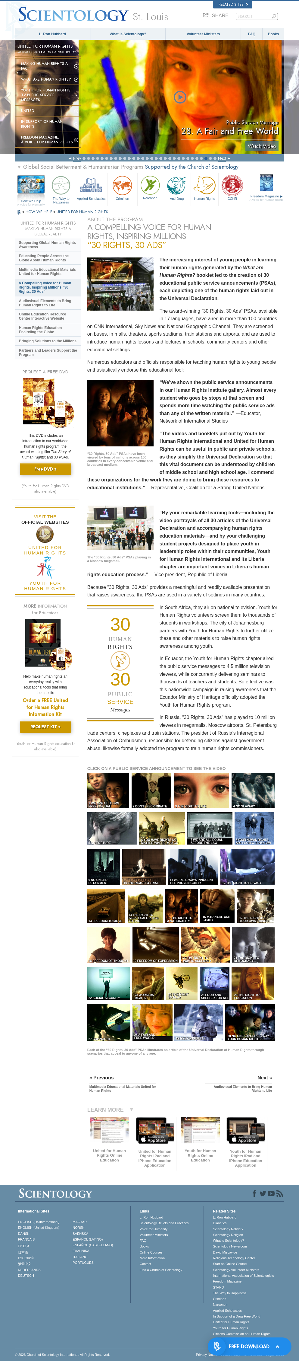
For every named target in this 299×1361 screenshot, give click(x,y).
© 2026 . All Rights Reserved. (62, 1354)
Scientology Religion (228, 1235)
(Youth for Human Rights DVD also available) (45, 488)
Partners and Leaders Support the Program (48, 352)
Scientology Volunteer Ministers (236, 1270)
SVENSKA (80, 1233)
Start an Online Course (230, 1264)
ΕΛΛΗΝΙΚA (81, 1251)
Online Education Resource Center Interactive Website (42, 316)
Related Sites (233, 4)
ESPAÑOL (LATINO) (88, 1239)
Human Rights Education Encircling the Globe (40, 330)
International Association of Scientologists (243, 1275)
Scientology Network (228, 1229)
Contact (145, 1264)
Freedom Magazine (266, 198)
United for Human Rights (231, 1322)
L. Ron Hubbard (52, 34)
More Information (152, 1258)
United (27, 110)
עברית (23, 1245)
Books (273, 34)
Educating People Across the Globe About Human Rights (44, 258)
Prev (77, 158)
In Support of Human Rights (42, 124)
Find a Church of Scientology (161, 1270)
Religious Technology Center (234, 1258)
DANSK (24, 1233)
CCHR (232, 187)
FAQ (252, 34)
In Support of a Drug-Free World (236, 1316)
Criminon (122, 187)
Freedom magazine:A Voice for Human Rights (47, 140)
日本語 (23, 1252)
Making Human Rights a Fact (44, 66)
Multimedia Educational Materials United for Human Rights (47, 271)
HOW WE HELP (39, 212)
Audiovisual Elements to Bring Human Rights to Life (45, 303)
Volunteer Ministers (203, 34)
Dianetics (219, 1223)
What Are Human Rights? (46, 79)
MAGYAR (80, 1222)
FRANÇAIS (26, 1239)
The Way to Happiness (61, 188)
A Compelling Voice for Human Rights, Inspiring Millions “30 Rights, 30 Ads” (45, 287)
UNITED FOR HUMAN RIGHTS (82, 212)
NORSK (78, 1227)
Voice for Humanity (153, 1229)
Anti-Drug (177, 187)
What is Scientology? (128, 34)
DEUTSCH (26, 1275)
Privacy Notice (206, 1354)
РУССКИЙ (26, 1258)
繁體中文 (24, 1264)
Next (222, 158)
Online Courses (151, 1252)
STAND (218, 1287)
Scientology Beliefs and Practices (164, 1223)
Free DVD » (45, 469)
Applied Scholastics (91, 187)
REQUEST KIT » (45, 727)
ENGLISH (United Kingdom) (38, 1227)
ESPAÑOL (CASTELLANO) (93, 1245)
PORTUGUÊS (83, 1262)
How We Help (31, 201)
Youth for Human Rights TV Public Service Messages (45, 95)
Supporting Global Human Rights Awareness (47, 245)
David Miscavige (225, 1252)
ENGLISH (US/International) (39, 1222)
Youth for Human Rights (230, 1328)
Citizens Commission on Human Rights (241, 1334)
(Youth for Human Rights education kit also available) (45, 746)
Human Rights (204, 187)
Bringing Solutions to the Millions (47, 341)
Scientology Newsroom (230, 1246)
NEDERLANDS (29, 1270)
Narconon (150, 187)
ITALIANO (80, 1257)
